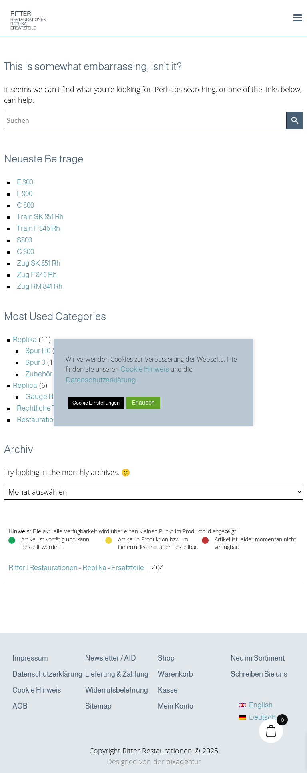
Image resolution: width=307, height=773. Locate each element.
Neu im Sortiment (258, 658)
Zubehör (38, 374)
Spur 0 (35, 362)
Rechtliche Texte (43, 408)
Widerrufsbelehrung (116, 690)
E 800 (25, 182)
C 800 (25, 205)
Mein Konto (175, 706)
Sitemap (98, 706)
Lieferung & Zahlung (116, 674)
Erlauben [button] (143, 402)
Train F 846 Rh (38, 228)
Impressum (30, 658)
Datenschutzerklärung (45, 674)
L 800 (24, 194)
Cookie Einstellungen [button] (96, 403)
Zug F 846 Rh (37, 275)
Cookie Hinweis (36, 690)
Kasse (168, 690)
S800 (24, 240)
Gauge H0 (41, 397)
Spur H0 (37, 351)
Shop (166, 658)
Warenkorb (175, 674)
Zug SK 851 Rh (38, 263)
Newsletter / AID (110, 658)
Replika (25, 340)
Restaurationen (41, 420)
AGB (20, 706)
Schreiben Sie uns (259, 674)
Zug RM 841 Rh (39, 286)
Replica (25, 385)
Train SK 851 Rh (40, 217)
